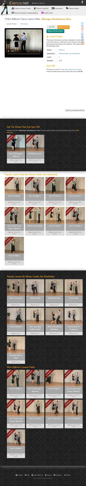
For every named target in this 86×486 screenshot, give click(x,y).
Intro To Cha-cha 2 (75, 226)
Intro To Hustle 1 (55, 226)
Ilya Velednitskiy (74, 53)
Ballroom (62, 50)
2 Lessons (28, 210)
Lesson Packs (21, 8)
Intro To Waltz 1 (14, 256)
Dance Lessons (41, 8)
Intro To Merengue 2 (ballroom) (35, 390)
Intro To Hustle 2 (14, 196)
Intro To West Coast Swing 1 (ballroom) (73, 390)
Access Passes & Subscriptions (25, 13)
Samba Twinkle (35, 298)
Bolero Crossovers (15, 298)
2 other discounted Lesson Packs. (71, 69)
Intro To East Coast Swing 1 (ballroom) (14, 227)
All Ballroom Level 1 (35, 154)
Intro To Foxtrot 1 (55, 196)
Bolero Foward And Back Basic (54, 328)
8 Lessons (8, 210)
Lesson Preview (11, 24)
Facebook (58, 475)
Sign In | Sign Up (38, 3)
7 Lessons (28, 180)
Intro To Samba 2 (35, 196)
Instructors (57, 8)
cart (63, 27)
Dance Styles (72, 8)
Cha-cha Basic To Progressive (74, 328)
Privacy (48, 475)
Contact (19, 475)
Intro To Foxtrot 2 (75, 196)
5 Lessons (8, 180)
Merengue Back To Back (15, 356)
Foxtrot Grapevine (16, 327)
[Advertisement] (44, 92)
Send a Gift (46, 12)
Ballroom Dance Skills (34, 226)
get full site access (55, 31)
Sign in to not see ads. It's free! (75, 110)
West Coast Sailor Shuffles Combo (35, 328)
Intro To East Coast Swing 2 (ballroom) (16, 420)
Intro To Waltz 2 (54, 389)
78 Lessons (29, 138)
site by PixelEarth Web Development (43, 478)
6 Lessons (10, 138)
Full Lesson (24, 24)
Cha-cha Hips (73, 298)
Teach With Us (37, 475)
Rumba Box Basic (54, 298)
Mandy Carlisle (64, 53)
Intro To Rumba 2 (73, 419)
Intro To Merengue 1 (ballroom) (16, 155)
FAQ (27, 475)
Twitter (67, 475)
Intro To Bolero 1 (16, 389)
